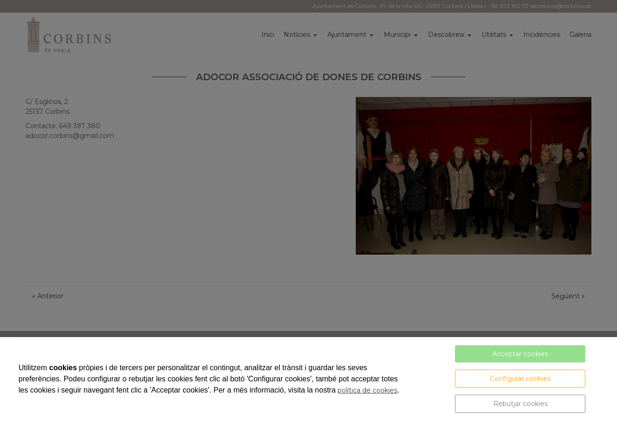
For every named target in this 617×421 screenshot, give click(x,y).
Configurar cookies (520, 378)
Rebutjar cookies (520, 404)
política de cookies (367, 390)
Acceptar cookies (520, 354)
